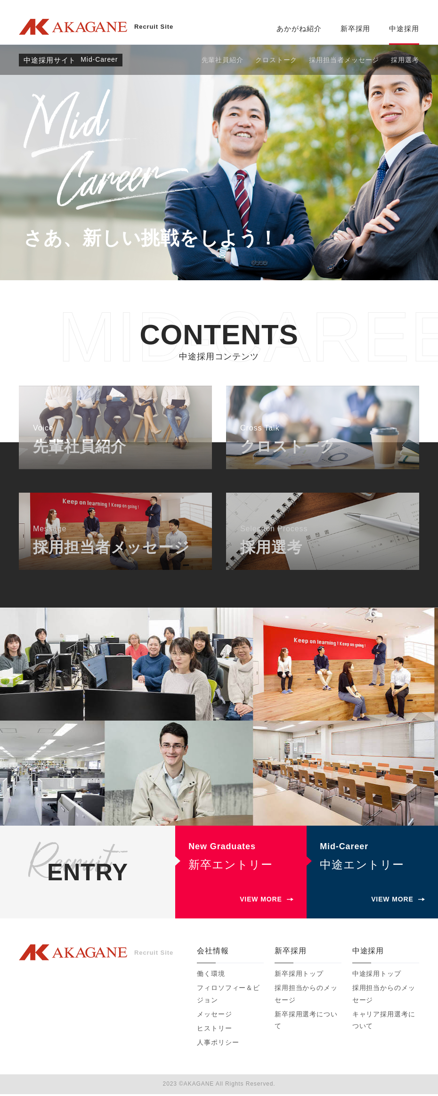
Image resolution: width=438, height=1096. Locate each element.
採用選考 (405, 60)
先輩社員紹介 (222, 60)
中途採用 (404, 28)
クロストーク (276, 60)
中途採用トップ (376, 975)
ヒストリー (214, 1030)
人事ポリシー (218, 1044)
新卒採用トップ (299, 975)
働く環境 (211, 975)
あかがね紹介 (298, 28)
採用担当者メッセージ (344, 60)
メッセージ (214, 1015)
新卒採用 (356, 28)
